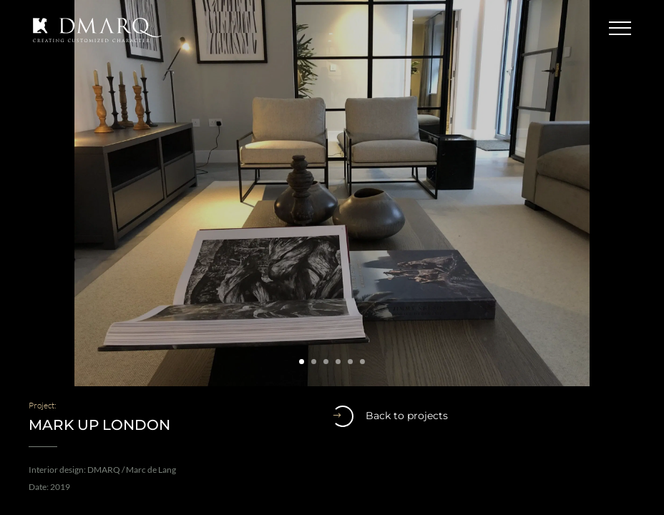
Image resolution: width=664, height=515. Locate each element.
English (497, 28)
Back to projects (390, 416)
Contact (567, 28)
